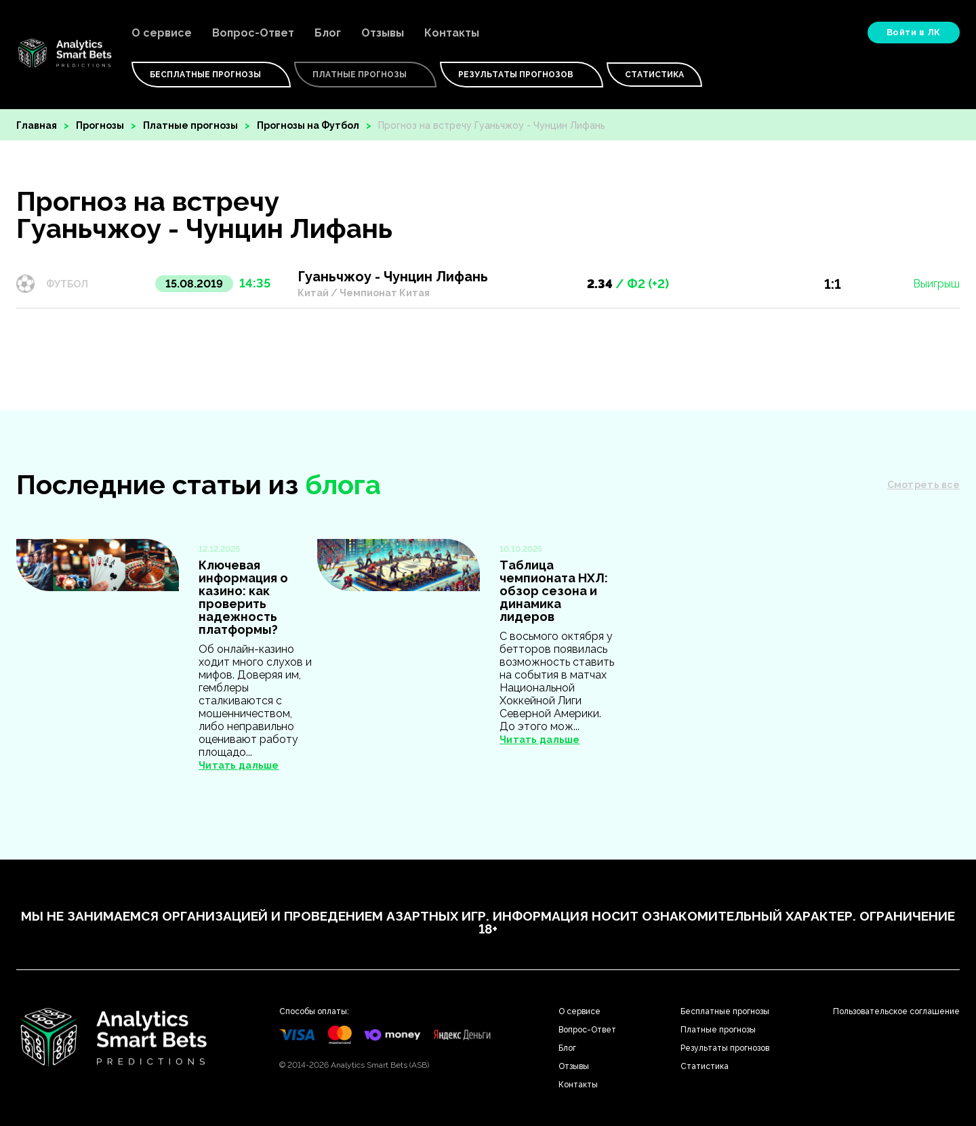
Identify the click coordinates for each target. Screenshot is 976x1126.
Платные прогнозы (190, 125)
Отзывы (382, 32)
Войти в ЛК (914, 32)
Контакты (451, 32)
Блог (327, 32)
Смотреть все (923, 484)
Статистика (654, 74)
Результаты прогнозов (521, 74)
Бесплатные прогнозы (724, 1011)
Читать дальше (239, 765)
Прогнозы (100, 125)
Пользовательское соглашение (896, 1011)
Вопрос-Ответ (253, 32)
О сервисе (161, 32)
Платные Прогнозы (365, 74)
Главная (36, 125)
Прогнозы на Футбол (308, 125)
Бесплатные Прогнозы (211, 74)
